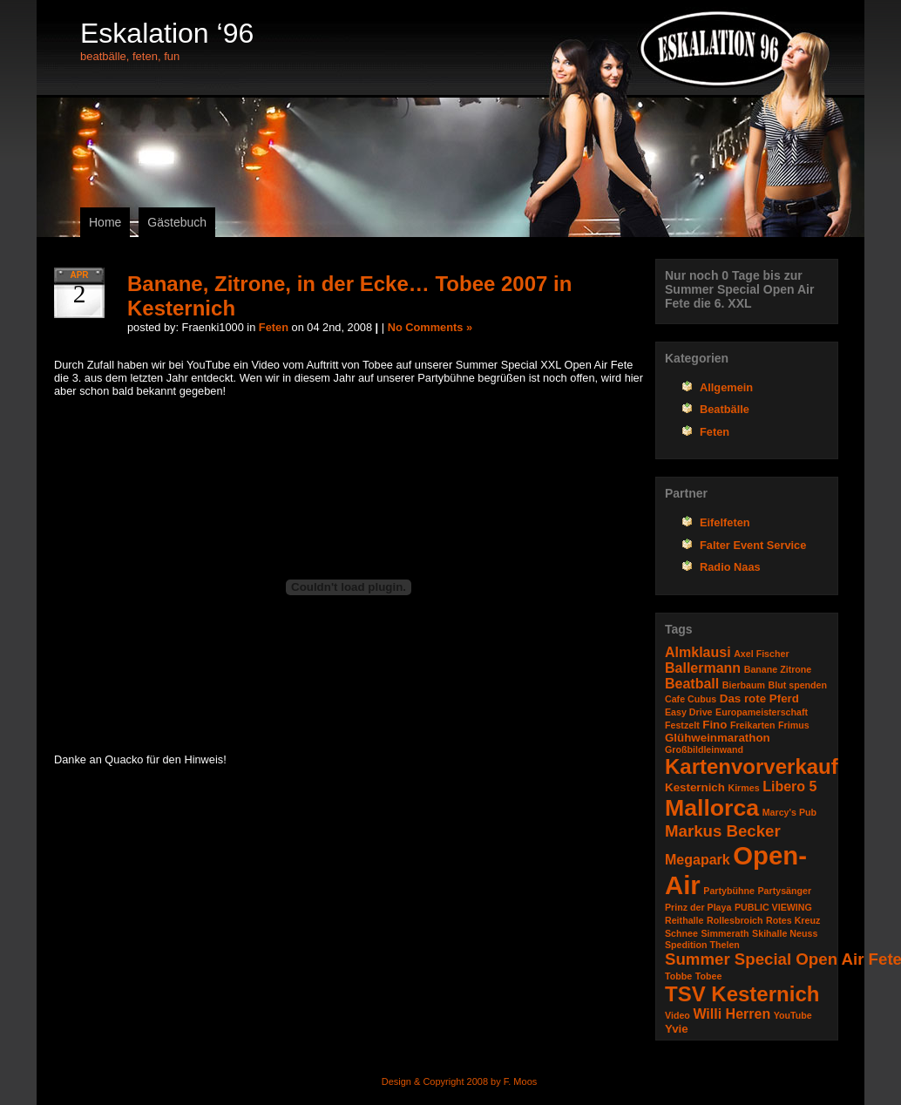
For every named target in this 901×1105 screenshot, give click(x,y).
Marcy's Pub (789, 812)
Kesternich (695, 787)
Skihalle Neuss (784, 933)
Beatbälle (724, 409)
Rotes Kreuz (793, 920)
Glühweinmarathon (717, 737)
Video (677, 1015)
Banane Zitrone (778, 669)
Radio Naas (730, 566)
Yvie (676, 1028)
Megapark (697, 859)
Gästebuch (177, 222)
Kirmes (743, 788)
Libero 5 (789, 786)
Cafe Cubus (690, 699)
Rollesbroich (735, 920)
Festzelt (682, 725)
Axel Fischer (761, 653)
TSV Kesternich (742, 994)
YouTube (793, 1015)
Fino (714, 724)
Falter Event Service (753, 545)
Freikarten (753, 725)
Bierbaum (743, 685)
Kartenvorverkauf (751, 766)
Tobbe (678, 976)
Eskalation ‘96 (167, 33)
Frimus (794, 725)
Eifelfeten (725, 522)
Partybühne (729, 890)
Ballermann (703, 668)
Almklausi (698, 652)
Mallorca (712, 808)
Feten (273, 327)
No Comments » (430, 327)
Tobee (708, 976)
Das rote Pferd (759, 698)
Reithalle (684, 920)
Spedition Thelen (702, 944)
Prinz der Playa (698, 907)
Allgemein (726, 387)
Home (105, 222)
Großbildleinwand (704, 749)
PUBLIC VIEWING (773, 907)
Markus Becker (723, 831)
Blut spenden (798, 685)
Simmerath (725, 933)
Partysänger (785, 890)
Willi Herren (731, 1014)
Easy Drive (689, 712)
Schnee (681, 933)
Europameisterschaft (761, 712)
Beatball (692, 683)
